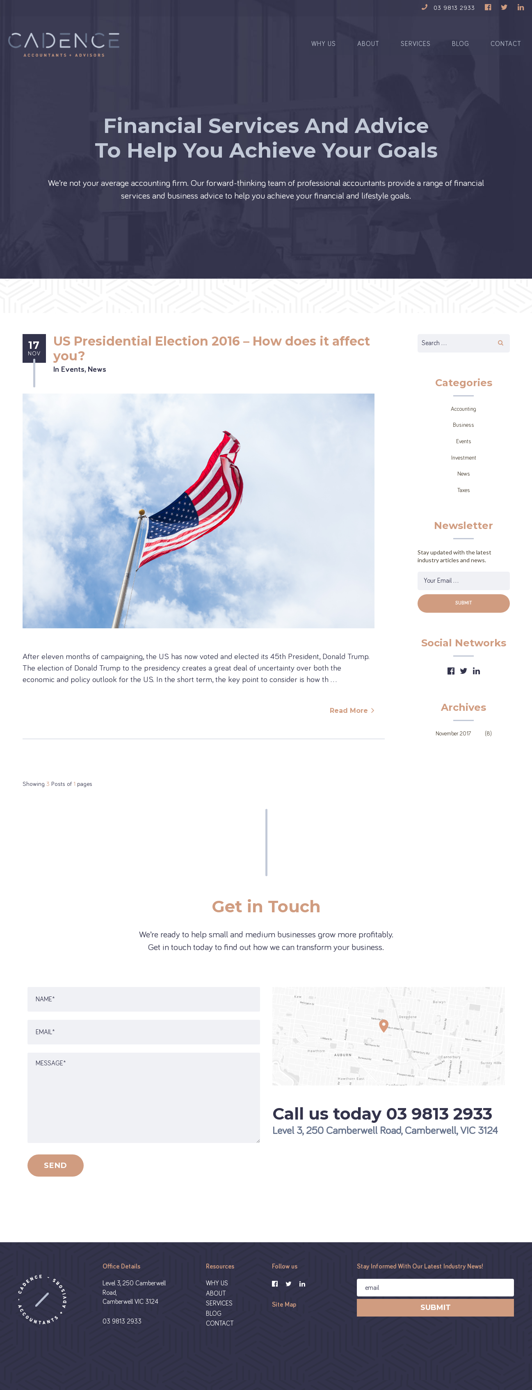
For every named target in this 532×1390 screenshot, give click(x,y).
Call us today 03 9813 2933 (382, 1121)
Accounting (463, 416)
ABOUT (368, 49)
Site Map (284, 1312)
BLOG (460, 49)
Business (463, 433)
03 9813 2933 (122, 1329)
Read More (349, 718)
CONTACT (506, 49)
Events (72, 377)
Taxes (463, 498)
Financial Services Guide (372, 1365)
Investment (463, 465)
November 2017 (453, 741)
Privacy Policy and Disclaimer (294, 1365)
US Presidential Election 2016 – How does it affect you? (211, 356)
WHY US (323, 49)
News (97, 377)
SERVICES (416, 49)
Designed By (427, 1365)
